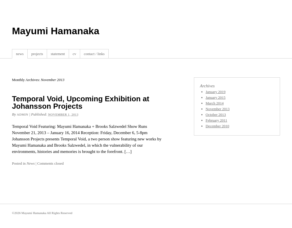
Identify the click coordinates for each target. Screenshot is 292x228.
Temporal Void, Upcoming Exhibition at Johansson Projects (80, 102)
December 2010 (217, 126)
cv (74, 54)
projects (37, 54)
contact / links (94, 54)
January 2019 (216, 92)
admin (22, 114)
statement (58, 54)
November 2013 (218, 109)
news (20, 54)
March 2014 (215, 103)
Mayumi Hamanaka (55, 30)
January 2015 (216, 97)
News (31, 163)
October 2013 (216, 114)
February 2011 (216, 120)
